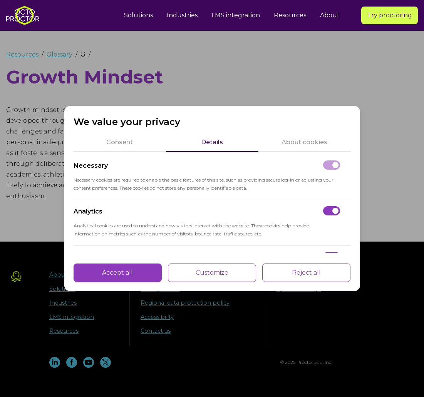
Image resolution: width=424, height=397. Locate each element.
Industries (182, 15)
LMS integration (235, 15)
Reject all (306, 272)
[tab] (120, 142)
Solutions (138, 15)
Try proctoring (389, 15)
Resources (290, 15)
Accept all (117, 272)
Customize (212, 272)
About (330, 15)
